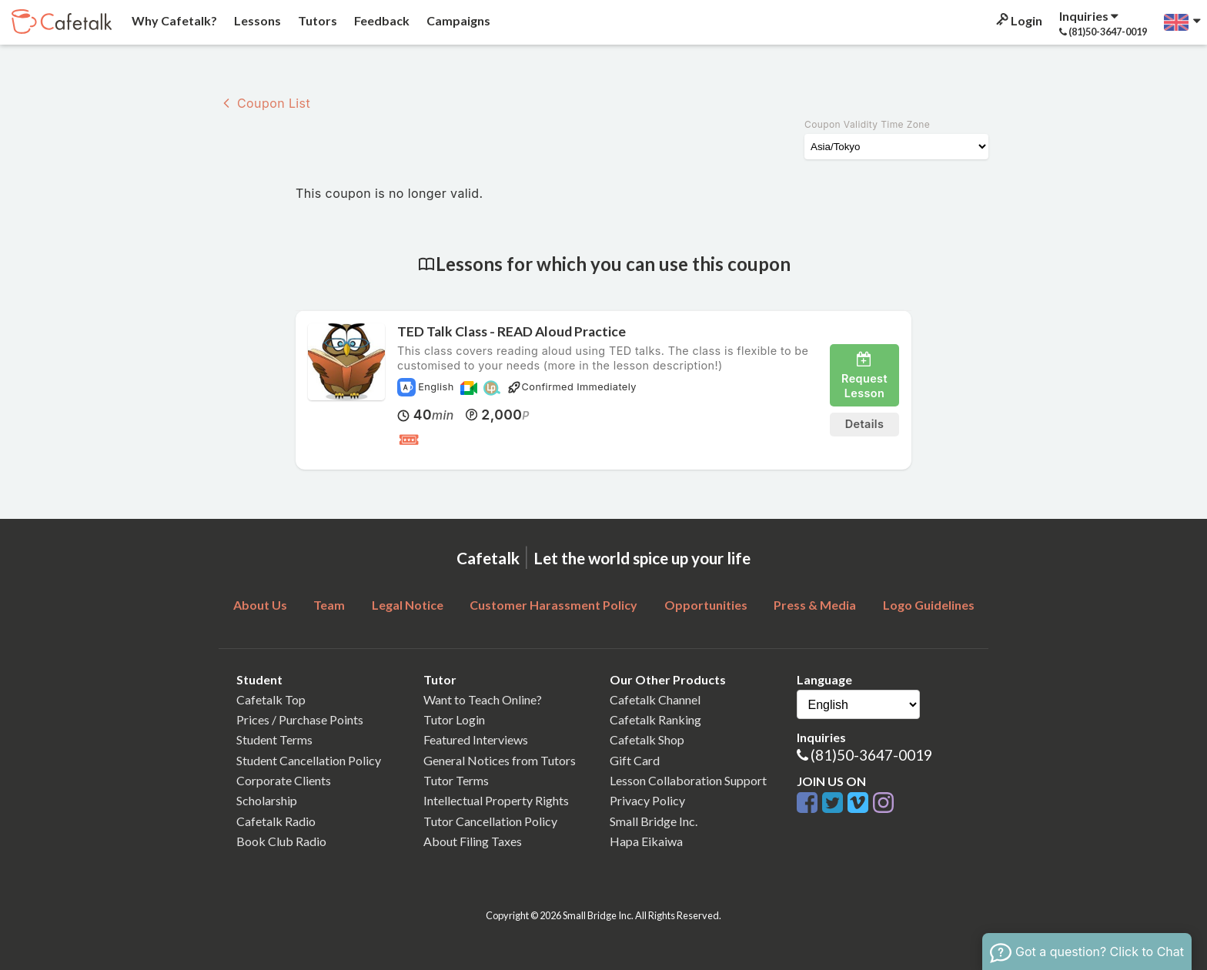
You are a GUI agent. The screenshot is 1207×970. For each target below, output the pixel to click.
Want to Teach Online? (482, 699)
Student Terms (274, 739)
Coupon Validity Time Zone (867, 124)
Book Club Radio (281, 841)
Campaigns (457, 20)
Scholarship (266, 800)
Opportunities (705, 604)
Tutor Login (454, 719)
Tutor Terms (456, 780)
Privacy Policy (647, 800)
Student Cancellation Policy (308, 760)
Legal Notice (407, 604)
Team (329, 604)
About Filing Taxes (472, 841)
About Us (260, 604)
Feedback (381, 20)
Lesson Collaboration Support (688, 780)
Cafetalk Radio (276, 821)
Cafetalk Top (271, 699)
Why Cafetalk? (173, 20)
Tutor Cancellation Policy (490, 821)
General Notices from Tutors (499, 760)
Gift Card (635, 760)
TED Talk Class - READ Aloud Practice (511, 331)
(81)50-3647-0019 (871, 755)
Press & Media (815, 604)
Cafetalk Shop (647, 739)
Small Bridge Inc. (653, 821)
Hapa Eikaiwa (646, 841)
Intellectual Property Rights (496, 800)
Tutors (316, 20)
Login (1018, 20)
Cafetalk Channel (655, 699)
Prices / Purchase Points (299, 719)
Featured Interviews (475, 739)
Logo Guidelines (929, 604)
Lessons (256, 20)
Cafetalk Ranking (655, 719)
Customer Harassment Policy (553, 604)
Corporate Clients (283, 780)
